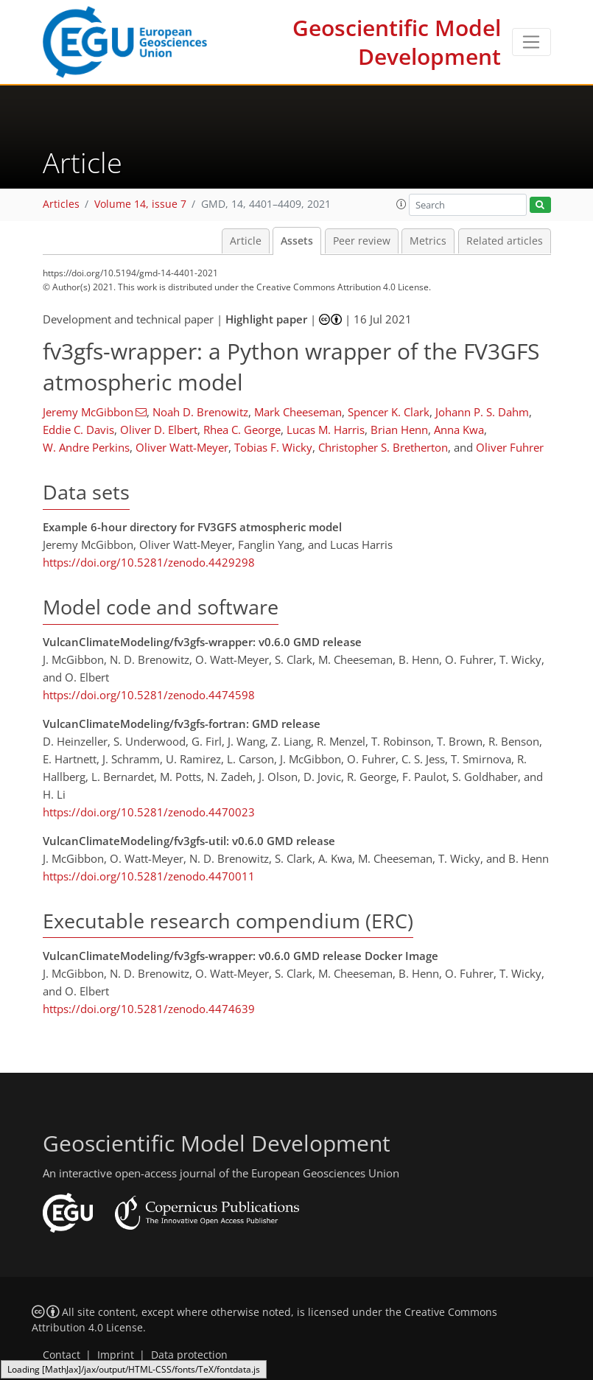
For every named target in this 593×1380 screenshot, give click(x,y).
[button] (401, 204)
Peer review (361, 241)
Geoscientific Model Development (396, 42)
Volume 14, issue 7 (140, 204)
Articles (61, 204)
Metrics (428, 241)
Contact (61, 1355)
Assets (297, 241)
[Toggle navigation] (531, 42)
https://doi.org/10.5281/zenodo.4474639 (149, 1008)
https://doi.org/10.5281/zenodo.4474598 (149, 694)
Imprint (115, 1355)
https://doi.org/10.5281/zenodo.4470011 (149, 876)
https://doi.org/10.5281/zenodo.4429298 (149, 562)
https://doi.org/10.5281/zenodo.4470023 (149, 812)
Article (246, 241)
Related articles (504, 241)
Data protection (189, 1355)
